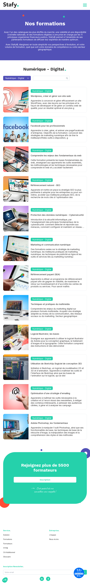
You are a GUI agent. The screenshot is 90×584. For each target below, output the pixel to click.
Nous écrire (54, 539)
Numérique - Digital (17, 78)
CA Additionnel (9, 552)
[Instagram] (42, 579)
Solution (6, 535)
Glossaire (7, 557)
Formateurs (7, 543)
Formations (7, 539)
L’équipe (52, 535)
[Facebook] (48, 579)
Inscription (45, 480)
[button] (5, 580)
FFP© (5, 548)
